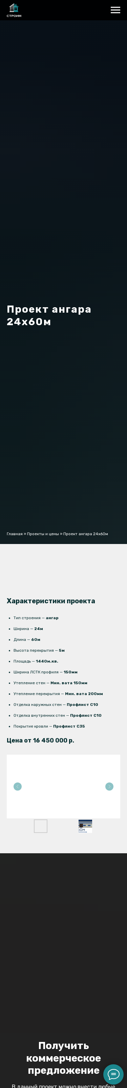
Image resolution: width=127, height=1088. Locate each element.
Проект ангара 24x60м (85, 533)
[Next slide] (109, 786)
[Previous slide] (18, 786)
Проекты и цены (43, 533)
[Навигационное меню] (115, 10)
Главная (15, 533)
